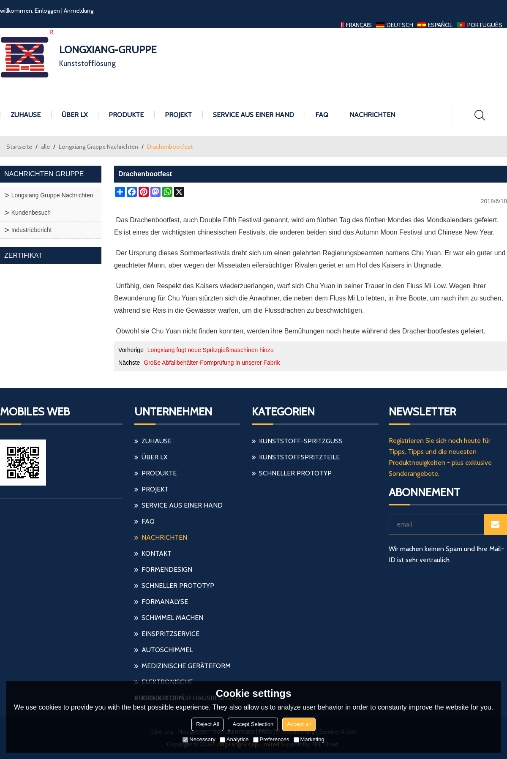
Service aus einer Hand (253, 115)
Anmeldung (78, 10)
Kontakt (157, 553)
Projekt (178, 115)
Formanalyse (165, 602)
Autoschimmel (167, 650)
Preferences (271, 739)
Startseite (19, 146)
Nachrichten (372, 115)
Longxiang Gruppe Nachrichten (98, 146)
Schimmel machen (172, 618)
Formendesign (167, 569)
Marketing (309, 739)
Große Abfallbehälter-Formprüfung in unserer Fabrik (212, 362)
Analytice (234, 739)
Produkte (126, 115)
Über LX (74, 115)
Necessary (199, 739)
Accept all (299, 724)
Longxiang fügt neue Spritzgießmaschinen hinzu (210, 350)
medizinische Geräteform (186, 666)
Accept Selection (252, 724)
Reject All (207, 724)
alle (45, 146)
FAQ (321, 115)
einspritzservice (170, 634)
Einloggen (47, 10)
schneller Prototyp (178, 586)
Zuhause (26, 115)
